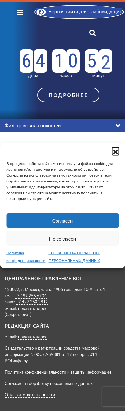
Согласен (62, 220)
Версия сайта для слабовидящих (79, 11)
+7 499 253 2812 (32, 301)
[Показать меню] (20, 12)
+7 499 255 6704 (31, 295)
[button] (115, 151)
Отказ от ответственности (30, 394)
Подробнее (68, 95)
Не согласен (62, 238)
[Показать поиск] (98, 32)
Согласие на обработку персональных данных (49, 383)
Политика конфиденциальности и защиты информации (58, 372)
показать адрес (32, 308)
